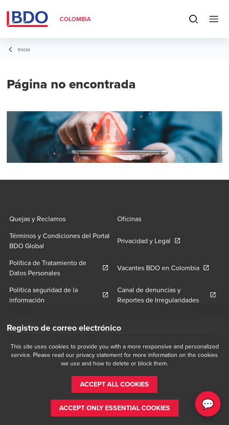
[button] (114, 384)
